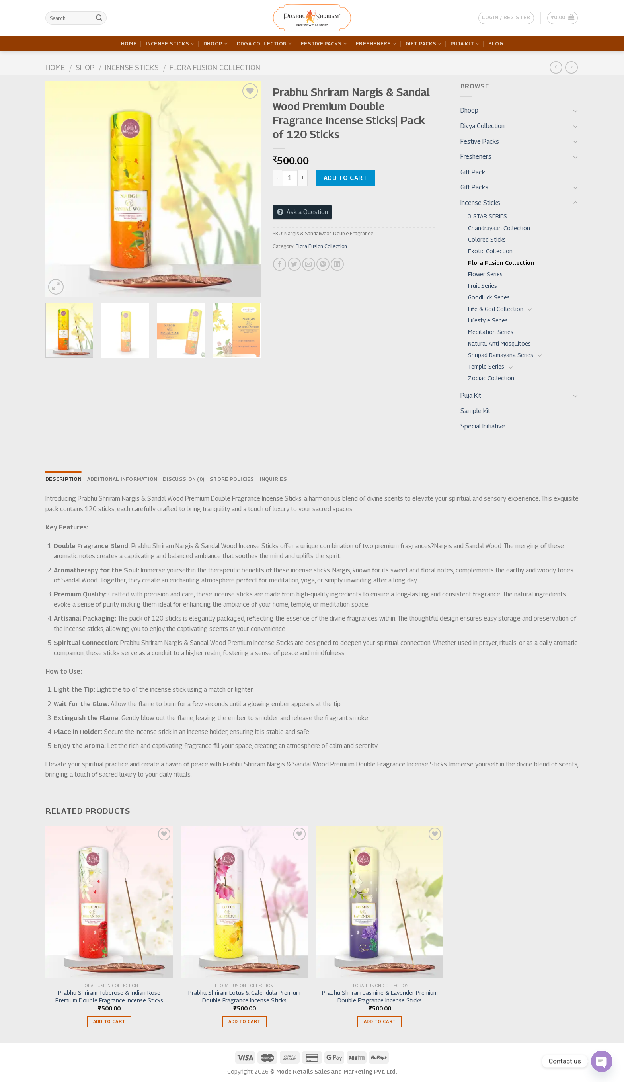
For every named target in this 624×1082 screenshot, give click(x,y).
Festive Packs (324, 43)
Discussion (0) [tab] (183, 479)
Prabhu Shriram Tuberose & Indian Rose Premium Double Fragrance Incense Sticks (109, 996)
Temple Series (486, 366)
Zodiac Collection (491, 378)
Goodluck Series (489, 297)
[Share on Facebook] (279, 264)
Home (128, 44)
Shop (85, 67)
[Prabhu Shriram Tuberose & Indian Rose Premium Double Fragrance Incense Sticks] (109, 902)
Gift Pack (472, 172)
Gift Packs (424, 43)
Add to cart (345, 178)
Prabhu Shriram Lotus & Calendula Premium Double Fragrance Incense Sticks (244, 996)
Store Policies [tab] (232, 479)
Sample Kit (475, 411)
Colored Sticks (487, 239)
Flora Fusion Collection (215, 67)
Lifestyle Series (488, 320)
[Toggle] (575, 110)
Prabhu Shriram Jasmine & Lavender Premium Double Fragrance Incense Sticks (380, 996)
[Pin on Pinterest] (323, 264)
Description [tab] (63, 479)
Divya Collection (264, 43)
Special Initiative (482, 426)
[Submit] (99, 18)
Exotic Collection (490, 251)
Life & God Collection (495, 308)
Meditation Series (490, 331)
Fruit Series (482, 285)
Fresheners (376, 43)
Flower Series (485, 274)
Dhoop (215, 43)
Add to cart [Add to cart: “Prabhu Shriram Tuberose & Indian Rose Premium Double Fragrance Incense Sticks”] (109, 1021)
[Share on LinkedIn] (337, 264)
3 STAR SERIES (487, 216)
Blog (495, 44)
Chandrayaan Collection (499, 228)
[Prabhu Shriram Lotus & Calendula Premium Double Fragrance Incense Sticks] (244, 902)
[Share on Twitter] (294, 264)
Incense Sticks (170, 43)
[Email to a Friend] (308, 264)
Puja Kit (465, 43)
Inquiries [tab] (273, 479)
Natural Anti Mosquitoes (499, 343)
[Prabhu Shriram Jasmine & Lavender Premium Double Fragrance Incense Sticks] (379, 902)
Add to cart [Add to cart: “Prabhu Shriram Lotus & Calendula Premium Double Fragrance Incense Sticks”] (244, 1021)
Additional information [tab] (122, 479)
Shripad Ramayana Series (500, 355)
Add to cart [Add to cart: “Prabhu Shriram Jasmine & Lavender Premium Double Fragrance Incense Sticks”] (380, 1021)
